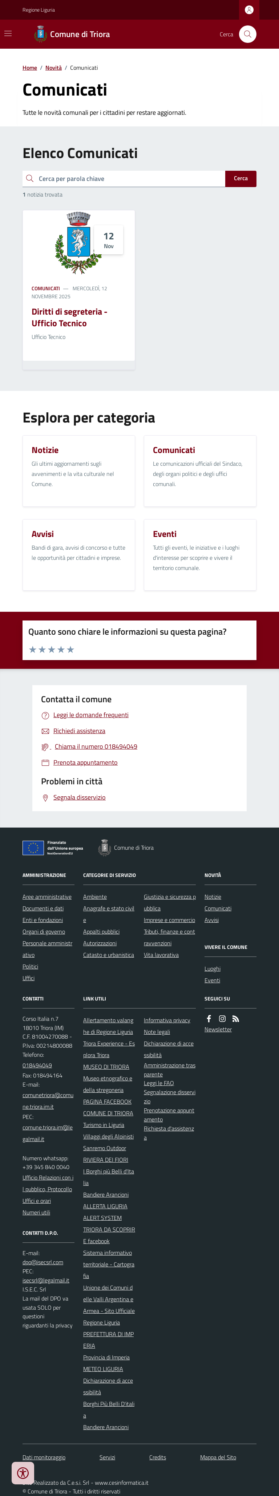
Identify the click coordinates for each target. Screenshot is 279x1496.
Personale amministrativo (47, 949)
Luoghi (213, 968)
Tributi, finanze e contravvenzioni (169, 937)
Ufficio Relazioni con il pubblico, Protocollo (48, 1183)
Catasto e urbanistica (108, 954)
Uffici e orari (37, 1200)
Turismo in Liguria (103, 1124)
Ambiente (95, 896)
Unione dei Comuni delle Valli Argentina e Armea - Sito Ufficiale (109, 1299)
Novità (53, 67)
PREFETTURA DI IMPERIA (108, 1340)
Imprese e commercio (169, 919)
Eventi (212, 980)
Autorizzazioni (100, 943)
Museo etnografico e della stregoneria (107, 1084)
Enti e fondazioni (43, 919)
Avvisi (212, 919)
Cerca (241, 178)
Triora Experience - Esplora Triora (109, 1049)
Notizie (213, 896)
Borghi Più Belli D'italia (108, 1409)
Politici (30, 966)
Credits (157, 1457)
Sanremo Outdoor (104, 1148)
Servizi (107, 1457)
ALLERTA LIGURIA (105, 1206)
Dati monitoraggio (44, 1457)
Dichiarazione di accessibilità (108, 1386)
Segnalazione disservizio (169, 1096)
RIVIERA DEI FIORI (105, 1159)
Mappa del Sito (218, 1457)
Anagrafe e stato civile (108, 914)
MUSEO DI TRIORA (106, 1066)
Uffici (29, 978)
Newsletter (218, 1029)
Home (30, 67)
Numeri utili (36, 1212)
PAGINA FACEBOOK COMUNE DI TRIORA (108, 1107)
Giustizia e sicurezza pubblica (170, 902)
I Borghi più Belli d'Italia (108, 1177)
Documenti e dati (43, 908)
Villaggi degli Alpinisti (108, 1136)
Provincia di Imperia (106, 1357)
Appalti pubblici (101, 931)
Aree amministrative (47, 896)
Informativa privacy (167, 1020)
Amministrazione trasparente (169, 1070)
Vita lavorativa (161, 954)
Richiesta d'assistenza (169, 1133)
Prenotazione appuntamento (169, 1115)
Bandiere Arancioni (106, 1194)
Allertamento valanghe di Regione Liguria (108, 1026)
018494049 (37, 1065)
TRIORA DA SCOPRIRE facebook (109, 1235)
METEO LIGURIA (103, 1368)
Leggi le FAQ (159, 1083)
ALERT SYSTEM (102, 1217)
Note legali (157, 1031)
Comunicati (46, 288)
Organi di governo (44, 931)
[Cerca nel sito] (244, 34)
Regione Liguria (39, 9)
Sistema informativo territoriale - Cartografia (108, 1264)
